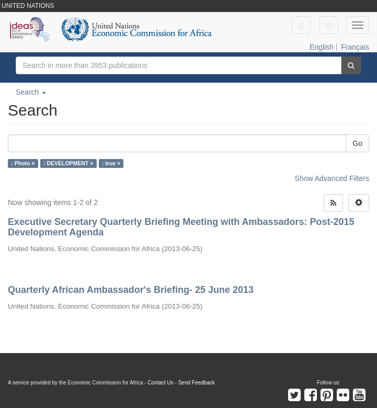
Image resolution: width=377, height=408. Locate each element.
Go (357, 143)
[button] (328, 25)
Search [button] (31, 92)
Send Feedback (196, 383)
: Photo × (23, 163)
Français (355, 47)
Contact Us (160, 383)
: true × (111, 163)
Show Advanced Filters (332, 178)
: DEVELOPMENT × (68, 163)
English (322, 47)
